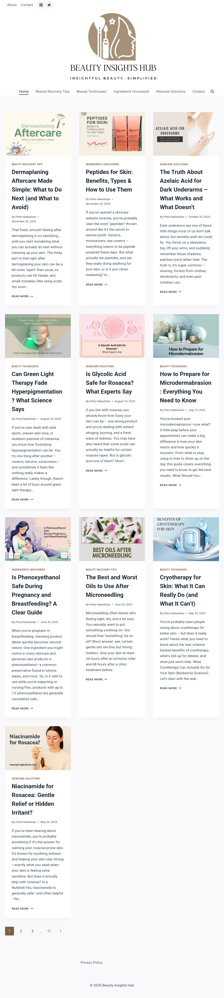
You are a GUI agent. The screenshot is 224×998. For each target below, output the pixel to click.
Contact (27, 5)
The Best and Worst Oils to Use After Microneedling (111, 586)
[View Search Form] (212, 91)
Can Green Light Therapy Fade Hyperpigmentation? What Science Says (37, 392)
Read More (22, 296)
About (12, 5)
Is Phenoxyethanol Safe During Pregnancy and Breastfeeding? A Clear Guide (36, 595)
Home (24, 91)
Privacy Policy (92, 962)
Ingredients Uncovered (131, 91)
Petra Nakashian (25, 216)
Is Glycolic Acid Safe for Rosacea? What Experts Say (110, 383)
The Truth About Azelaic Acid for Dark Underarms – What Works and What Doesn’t (184, 190)
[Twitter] (49, 5)
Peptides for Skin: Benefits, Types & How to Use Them (109, 181)
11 (49, 931)
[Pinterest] (41, 5)
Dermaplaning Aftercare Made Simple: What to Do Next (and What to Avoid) (37, 190)
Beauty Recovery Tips (53, 91)
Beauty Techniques (92, 91)
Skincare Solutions (170, 91)
